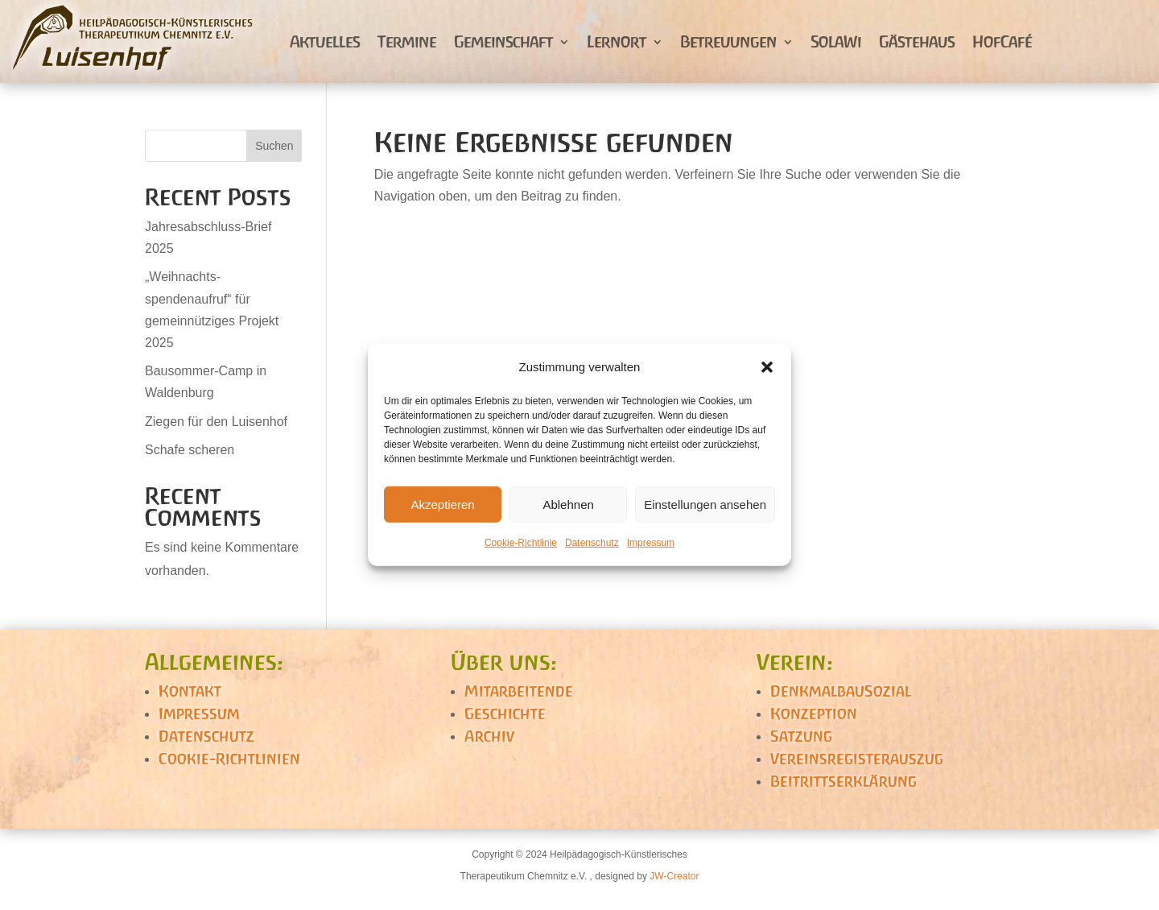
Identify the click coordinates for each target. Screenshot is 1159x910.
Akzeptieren (442, 504)
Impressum (650, 542)
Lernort (616, 41)
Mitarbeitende (518, 691)
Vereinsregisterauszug (856, 758)
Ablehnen (567, 504)
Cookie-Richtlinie (521, 542)
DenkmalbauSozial (840, 691)
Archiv (489, 736)
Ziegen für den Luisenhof (216, 421)
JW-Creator (674, 876)
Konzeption (813, 713)
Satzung (801, 736)
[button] (767, 366)
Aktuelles (325, 41)
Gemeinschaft (503, 41)
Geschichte (505, 713)
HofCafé (1002, 41)
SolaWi (835, 41)
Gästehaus (917, 41)
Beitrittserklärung (843, 781)
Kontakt (190, 691)
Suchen (274, 145)
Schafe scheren (189, 450)
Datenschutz (592, 542)
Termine (406, 41)
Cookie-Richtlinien (229, 758)
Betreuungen (728, 41)
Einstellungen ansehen (705, 504)
